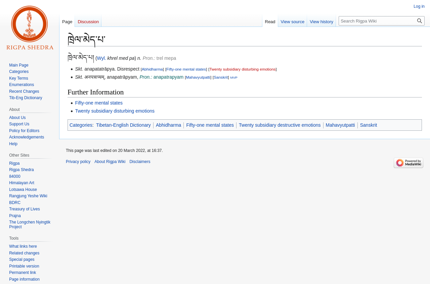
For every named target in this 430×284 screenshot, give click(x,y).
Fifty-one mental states (186, 69)
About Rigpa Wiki (109, 161)
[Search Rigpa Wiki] (382, 21)
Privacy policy (78, 161)
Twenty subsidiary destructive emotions (280, 125)
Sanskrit (221, 77)
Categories (81, 125)
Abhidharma (152, 69)
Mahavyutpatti (198, 77)
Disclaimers (139, 161)
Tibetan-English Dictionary (123, 125)
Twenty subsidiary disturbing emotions (243, 69)
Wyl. (101, 58)
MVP (234, 77)
